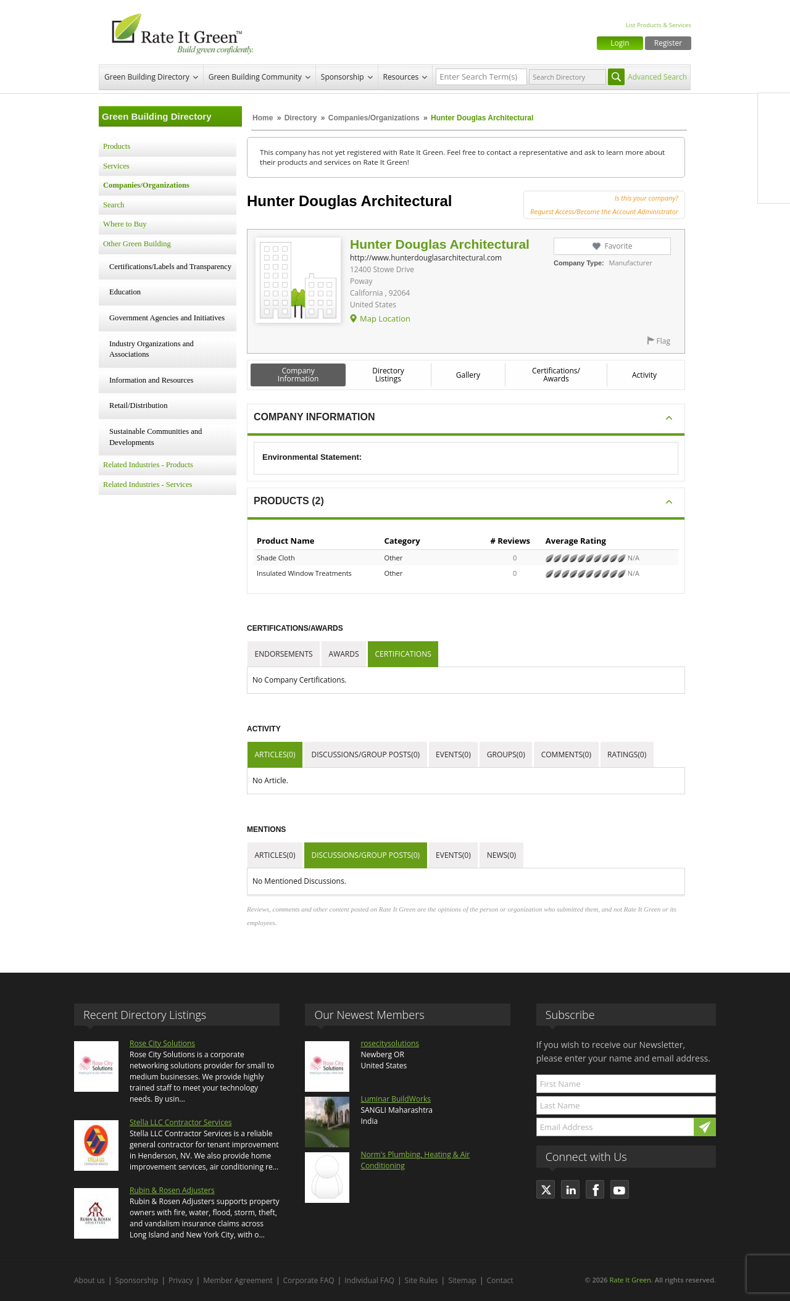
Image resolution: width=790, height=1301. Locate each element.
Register (668, 43)
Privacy (180, 1280)
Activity (644, 375)
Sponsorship (342, 77)
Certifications (403, 654)
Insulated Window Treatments (304, 573)
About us (89, 1280)
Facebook (774, 109)
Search (113, 205)
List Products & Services (658, 25)
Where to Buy (125, 224)
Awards (344, 654)
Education (125, 292)
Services (116, 166)
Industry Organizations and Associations (151, 349)
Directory (301, 118)
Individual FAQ (369, 1280)
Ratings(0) (626, 754)
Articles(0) (275, 754)
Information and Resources (151, 380)
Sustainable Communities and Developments (155, 437)
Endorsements (284, 654)
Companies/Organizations (374, 118)
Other (393, 557)
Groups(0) (506, 754)
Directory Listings (388, 374)
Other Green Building (137, 243)
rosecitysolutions (389, 1043)
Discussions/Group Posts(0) (365, 754)
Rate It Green (630, 1279)
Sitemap (462, 1280)
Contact (500, 1280)
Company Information (298, 374)
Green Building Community (255, 77)
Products (116, 146)
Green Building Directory (146, 77)
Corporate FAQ (309, 1280)
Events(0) (453, 754)
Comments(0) (566, 754)
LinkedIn (774, 161)
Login (619, 43)
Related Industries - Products (148, 464)
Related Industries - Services (147, 484)
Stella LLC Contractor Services (180, 1122)
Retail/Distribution (138, 405)
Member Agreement (238, 1280)
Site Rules (421, 1280)
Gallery (468, 375)
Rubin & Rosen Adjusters (172, 1190)
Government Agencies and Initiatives (167, 318)
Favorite (618, 246)
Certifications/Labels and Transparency (170, 266)
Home (262, 118)
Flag (663, 341)
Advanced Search (657, 77)
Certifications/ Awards (556, 374)
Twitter (774, 135)
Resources (401, 77)
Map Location (385, 318)
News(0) (501, 855)
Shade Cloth (276, 557)
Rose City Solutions (162, 1043)
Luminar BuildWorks (395, 1099)
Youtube (774, 187)
